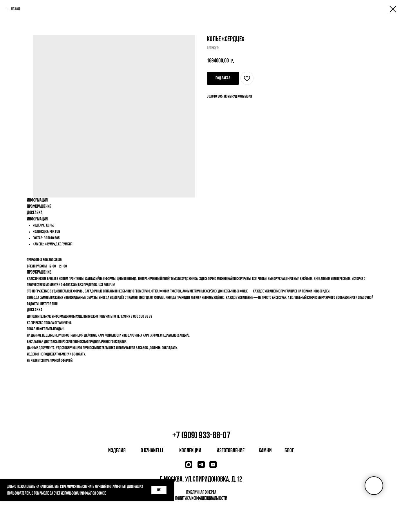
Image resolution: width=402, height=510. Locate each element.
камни (265, 451)
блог (289, 451)
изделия (117, 451)
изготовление (231, 451)
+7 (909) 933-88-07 (201, 436)
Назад (15, 9)
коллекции (190, 451)
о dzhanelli (152, 451)
